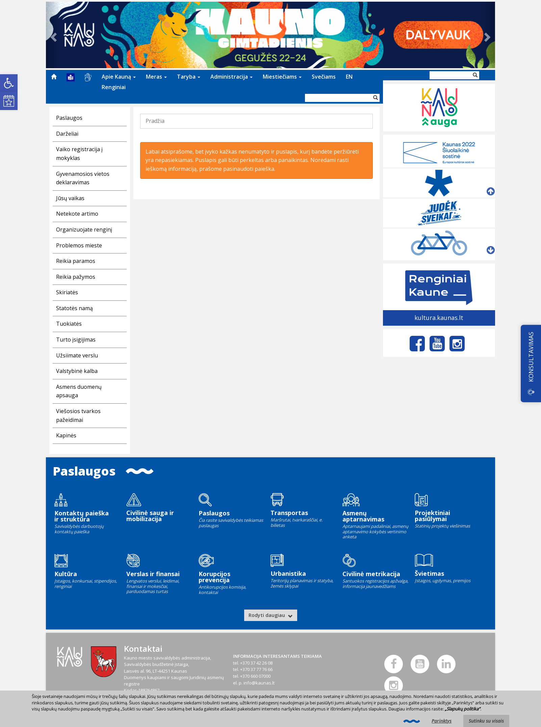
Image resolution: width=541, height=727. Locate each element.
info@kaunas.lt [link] (259, 683)
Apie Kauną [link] (119, 76)
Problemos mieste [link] (79, 245)
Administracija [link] (231, 76)
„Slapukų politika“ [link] (462, 709)
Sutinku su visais (486, 721)
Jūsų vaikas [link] (70, 198)
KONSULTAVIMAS (531, 357)
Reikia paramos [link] (75, 261)
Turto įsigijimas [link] (76, 339)
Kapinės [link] (66, 435)
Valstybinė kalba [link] (77, 371)
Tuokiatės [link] (69, 323)
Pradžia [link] (155, 121)
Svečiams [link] (324, 76)
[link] (9, 83)
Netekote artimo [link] (77, 213)
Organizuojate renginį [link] (84, 229)
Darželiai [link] (67, 133)
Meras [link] (156, 76)
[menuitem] (53, 77)
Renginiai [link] (114, 87)
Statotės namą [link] (74, 308)
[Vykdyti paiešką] (375, 98)
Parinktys (442, 721)
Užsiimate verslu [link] (77, 355)
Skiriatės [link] (67, 292)
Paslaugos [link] (69, 118)
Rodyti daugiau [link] (271, 615)
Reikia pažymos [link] (75, 276)
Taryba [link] (188, 76)
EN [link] (349, 76)
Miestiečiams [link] (282, 76)
